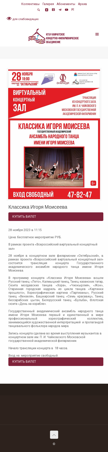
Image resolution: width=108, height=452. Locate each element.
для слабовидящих (23, 19)
